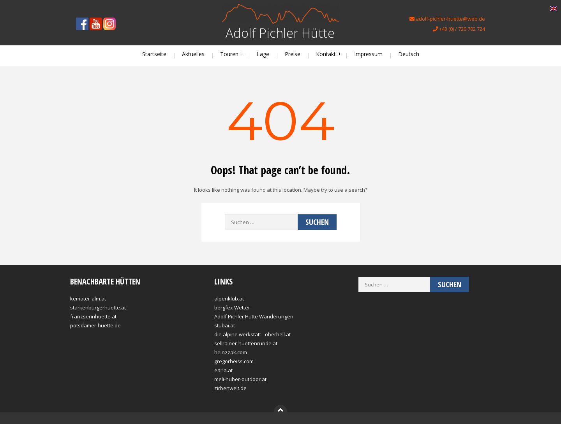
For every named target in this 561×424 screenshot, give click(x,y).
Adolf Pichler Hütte (280, 33)
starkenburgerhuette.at (98, 307)
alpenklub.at (229, 298)
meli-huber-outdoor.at (240, 379)
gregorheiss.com (234, 361)
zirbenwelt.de (230, 388)
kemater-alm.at (88, 298)
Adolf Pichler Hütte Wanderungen (253, 316)
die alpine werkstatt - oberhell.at (252, 334)
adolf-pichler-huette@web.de (447, 18)
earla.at (223, 370)
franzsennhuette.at (93, 316)
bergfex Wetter (232, 307)
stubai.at (224, 325)
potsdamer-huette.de (95, 325)
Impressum (368, 54)
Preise (292, 54)
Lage (263, 54)
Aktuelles (193, 54)
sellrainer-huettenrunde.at (245, 343)
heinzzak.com (230, 352)
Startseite (154, 54)
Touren (229, 54)
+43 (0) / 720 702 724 (459, 28)
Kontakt (326, 54)
